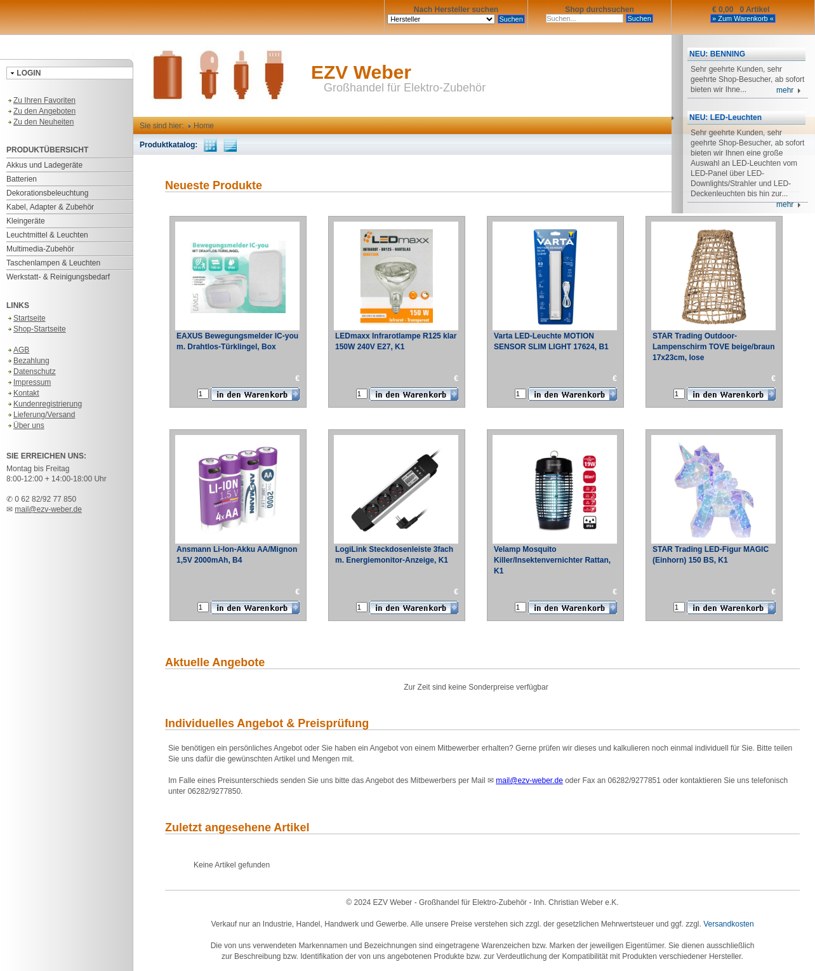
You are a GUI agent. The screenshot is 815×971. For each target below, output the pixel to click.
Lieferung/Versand (40, 414)
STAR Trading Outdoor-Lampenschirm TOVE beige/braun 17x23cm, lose (714, 346)
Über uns (25, 425)
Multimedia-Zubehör (40, 248)
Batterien (21, 179)
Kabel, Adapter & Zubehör (50, 207)
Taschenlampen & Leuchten (53, 262)
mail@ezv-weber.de (48, 509)
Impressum (28, 382)
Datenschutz (31, 371)
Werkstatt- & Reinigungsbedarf (58, 276)
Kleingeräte (25, 221)
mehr (788, 90)
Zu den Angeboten (41, 111)
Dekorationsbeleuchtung (47, 193)
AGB (17, 349)
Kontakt (22, 393)
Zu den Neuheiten (40, 121)
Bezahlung (28, 360)
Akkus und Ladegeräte (44, 165)
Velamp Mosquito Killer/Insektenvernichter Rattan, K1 (552, 560)
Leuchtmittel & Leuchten (47, 235)
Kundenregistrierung (44, 403)
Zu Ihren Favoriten (41, 100)
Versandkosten (728, 924)
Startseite (26, 318)
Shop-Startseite (36, 329)
